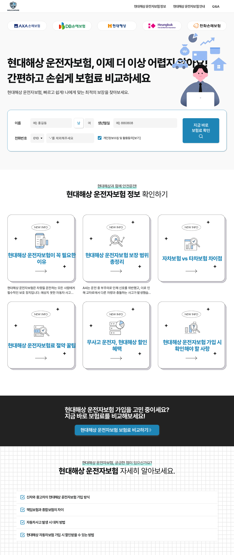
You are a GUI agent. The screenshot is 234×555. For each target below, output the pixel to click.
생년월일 (104, 123)
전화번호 (21, 138)
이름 (18, 123)
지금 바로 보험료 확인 (201, 131)
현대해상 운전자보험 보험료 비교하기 (114, 430)
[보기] (137, 138)
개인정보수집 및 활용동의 (118, 138)
